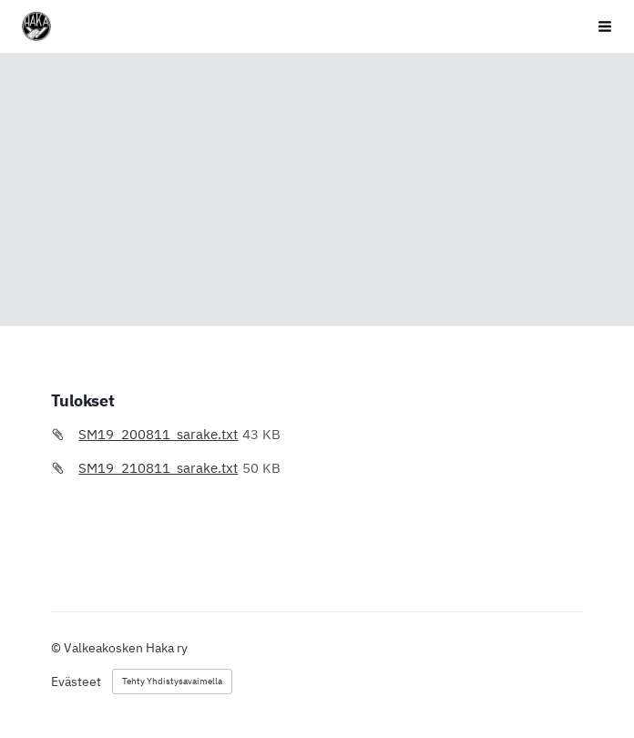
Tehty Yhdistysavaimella (172, 681)
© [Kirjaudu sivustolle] (57, 648)
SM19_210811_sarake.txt (158, 468)
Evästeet (76, 681)
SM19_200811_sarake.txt (158, 434)
